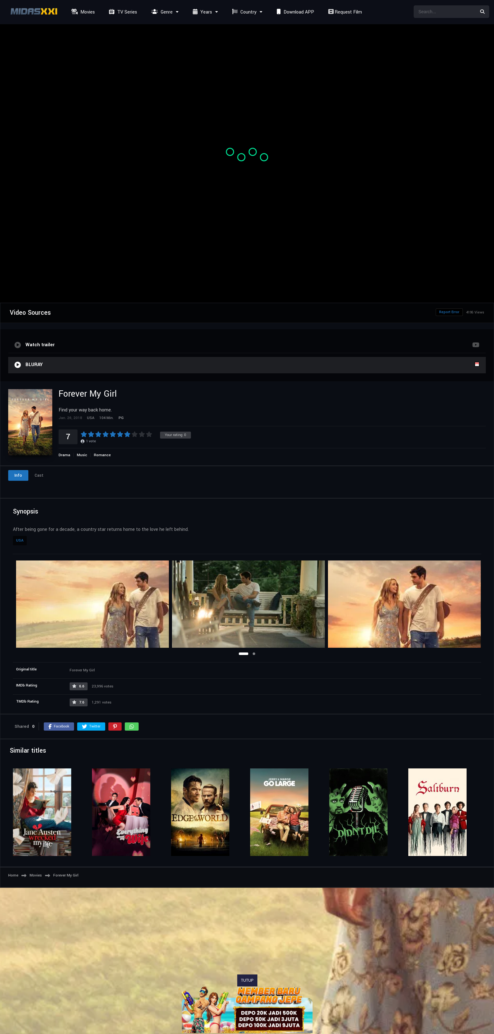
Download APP (294, 12)
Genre (161, 12)
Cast (39, 475)
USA (20, 540)
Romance (102, 455)
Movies (82, 12)
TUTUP (247, 980)
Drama (64, 455)
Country (243, 12)
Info (18, 475)
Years (201, 12)
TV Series (122, 12)
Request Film (344, 12)
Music (82, 455)
